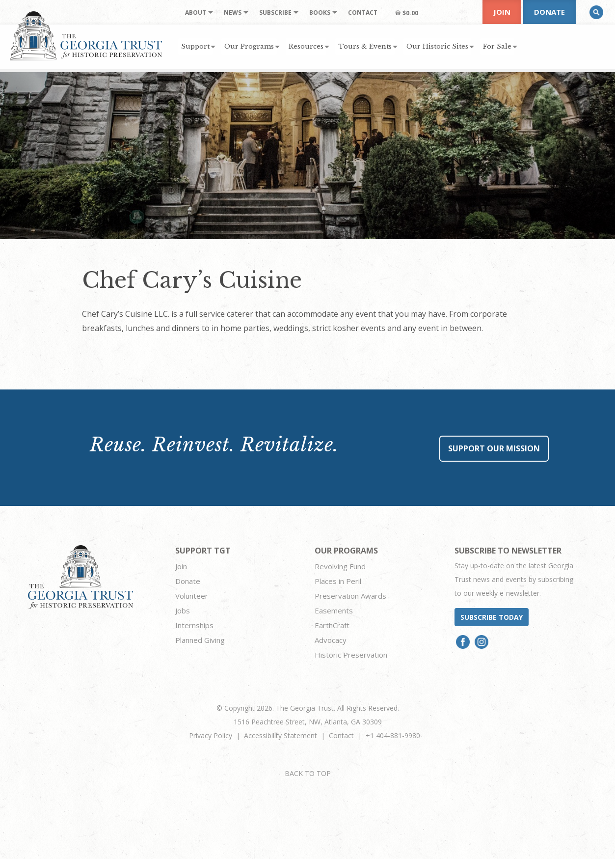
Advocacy (331, 640)
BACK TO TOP (308, 773)
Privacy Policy (210, 735)
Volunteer (191, 596)
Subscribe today (491, 617)
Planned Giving (200, 640)
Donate (549, 12)
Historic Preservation (351, 655)
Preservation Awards (350, 596)
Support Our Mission (494, 448)
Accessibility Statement (280, 735)
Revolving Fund (340, 566)
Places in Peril (338, 581)
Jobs (182, 610)
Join (501, 12)
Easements (334, 610)
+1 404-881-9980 (393, 735)
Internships (194, 625)
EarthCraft (332, 625)
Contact (341, 735)
